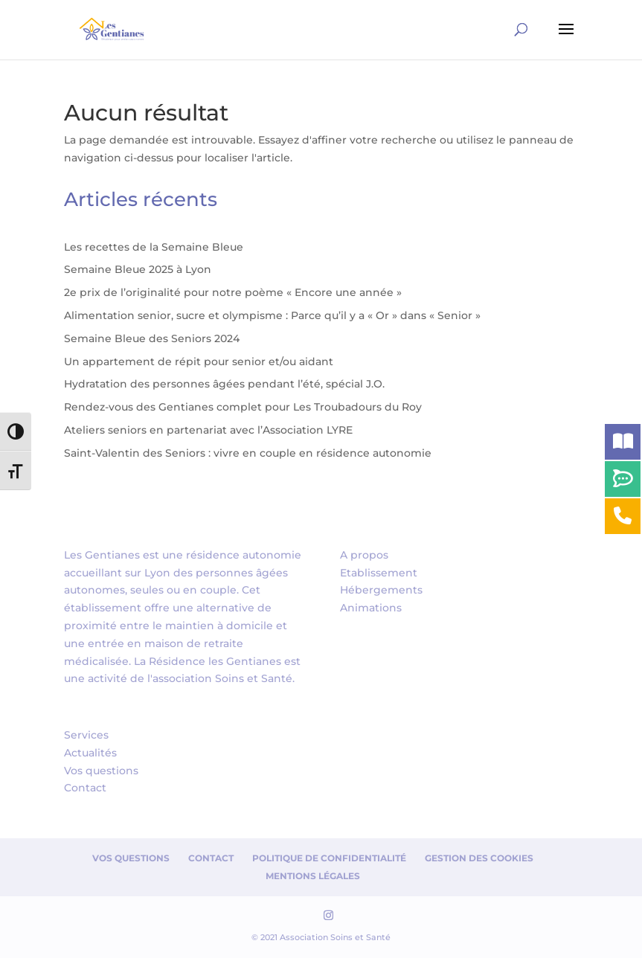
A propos (364, 555)
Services (86, 735)
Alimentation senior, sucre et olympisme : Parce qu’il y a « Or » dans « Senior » (272, 315)
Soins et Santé (253, 678)
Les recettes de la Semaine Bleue (153, 247)
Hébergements (381, 590)
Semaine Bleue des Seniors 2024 (152, 338)
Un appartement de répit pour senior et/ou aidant (198, 361)
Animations (371, 607)
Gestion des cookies (479, 858)
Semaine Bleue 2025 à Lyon (137, 269)
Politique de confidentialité (329, 858)
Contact (85, 787)
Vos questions (101, 770)
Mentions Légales (313, 875)
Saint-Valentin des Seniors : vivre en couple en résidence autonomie (247, 453)
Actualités (90, 752)
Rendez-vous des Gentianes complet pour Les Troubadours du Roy (243, 407)
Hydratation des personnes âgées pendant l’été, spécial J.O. (224, 383)
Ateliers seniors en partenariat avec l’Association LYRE (208, 430)
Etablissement (378, 572)
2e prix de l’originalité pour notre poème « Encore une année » (233, 292)
